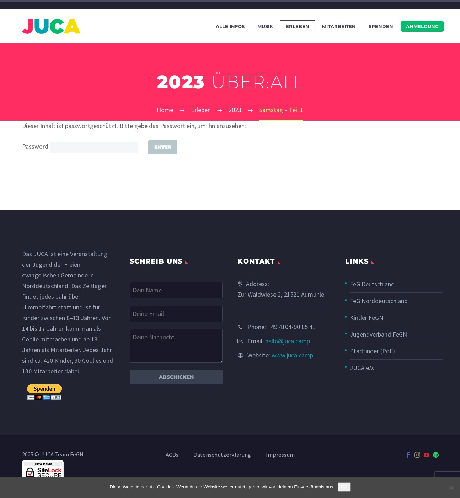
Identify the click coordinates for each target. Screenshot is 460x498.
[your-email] (176, 314)
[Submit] (162, 147)
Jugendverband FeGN (378, 334)
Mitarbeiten (339, 26)
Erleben (297, 26)
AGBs (172, 455)
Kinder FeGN (366, 317)
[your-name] (176, 290)
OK (344, 486)
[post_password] (94, 147)
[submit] (44, 392)
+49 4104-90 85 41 (291, 327)
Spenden (381, 26)
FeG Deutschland (372, 284)
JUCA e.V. (362, 368)
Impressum (280, 455)
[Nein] (451, 487)
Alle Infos (230, 26)
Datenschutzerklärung (222, 455)
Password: (80, 146)
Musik (265, 26)
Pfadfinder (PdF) (372, 351)
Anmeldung (422, 26)
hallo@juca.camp (287, 341)
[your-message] (176, 346)
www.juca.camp (292, 355)
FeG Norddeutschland (379, 301)
